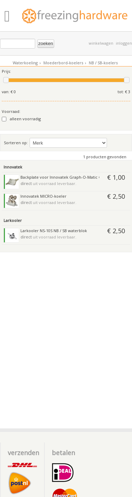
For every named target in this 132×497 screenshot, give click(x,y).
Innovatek (13, 167)
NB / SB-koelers (103, 62)
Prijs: (6, 71)
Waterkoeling (26, 62)
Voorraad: (11, 111)
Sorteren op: (16, 142)
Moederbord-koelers (64, 62)
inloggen (124, 43)
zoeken (45, 43)
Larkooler (13, 220)
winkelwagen (101, 43)
